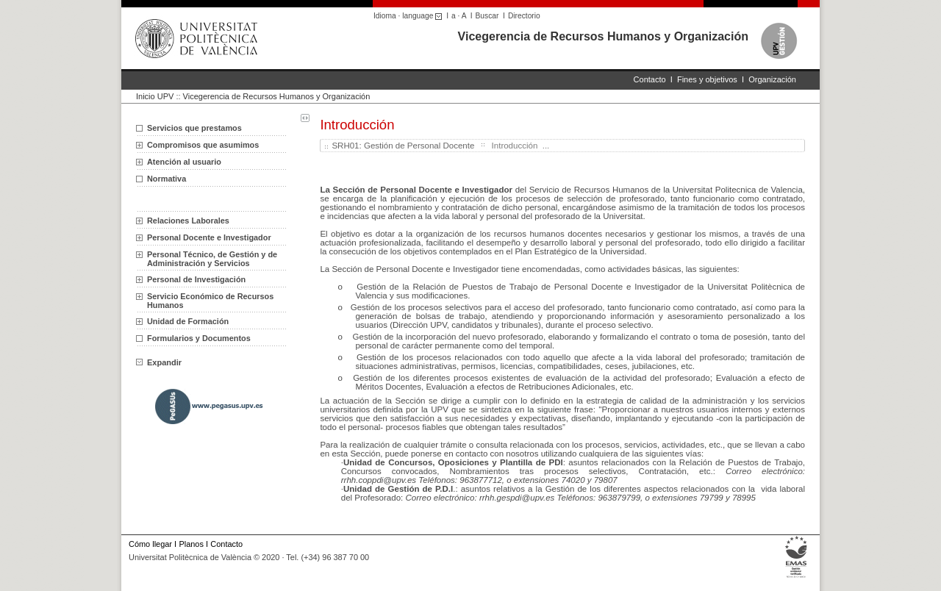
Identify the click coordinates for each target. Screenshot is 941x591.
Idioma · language (409, 16)
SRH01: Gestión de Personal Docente (403, 145)
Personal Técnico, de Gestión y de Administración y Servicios (212, 259)
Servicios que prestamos (194, 127)
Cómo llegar (150, 544)
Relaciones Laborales (188, 220)
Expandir (159, 362)
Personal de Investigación (196, 279)
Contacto (650, 79)
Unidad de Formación (188, 321)
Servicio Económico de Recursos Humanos (210, 300)
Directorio (524, 16)
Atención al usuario (184, 161)
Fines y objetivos (707, 79)
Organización (772, 79)
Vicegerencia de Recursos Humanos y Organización (603, 36)
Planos (191, 544)
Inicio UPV (154, 96)
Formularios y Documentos (199, 338)
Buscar (487, 16)
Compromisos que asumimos (203, 144)
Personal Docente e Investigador (209, 237)
